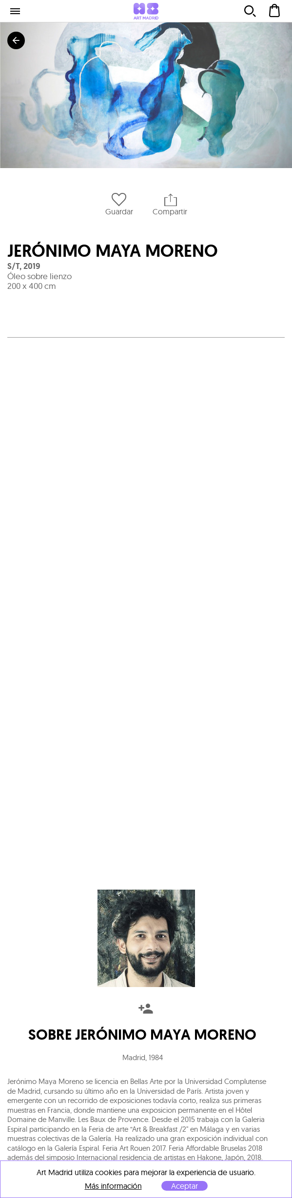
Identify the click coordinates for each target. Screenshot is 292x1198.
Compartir (170, 204)
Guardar (119, 204)
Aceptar (184, 1186)
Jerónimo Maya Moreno (112, 251)
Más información (113, 1186)
